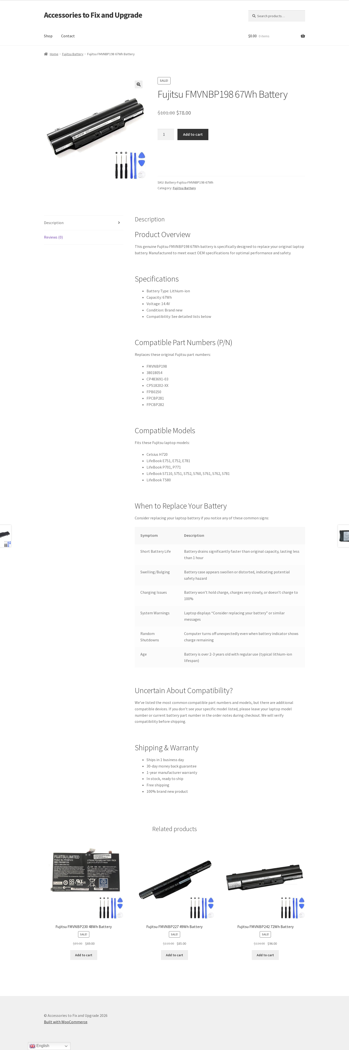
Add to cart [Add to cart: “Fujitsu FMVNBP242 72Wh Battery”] (265, 955)
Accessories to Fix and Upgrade (93, 15)
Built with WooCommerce (65, 1021)
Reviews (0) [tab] (53, 237)
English (39, 1046)
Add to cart (193, 134)
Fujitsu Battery (72, 54)
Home (54, 54)
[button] (139, 84)
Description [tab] (54, 222)
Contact (68, 35)
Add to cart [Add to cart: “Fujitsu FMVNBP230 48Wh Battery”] (83, 955)
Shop (48, 35)
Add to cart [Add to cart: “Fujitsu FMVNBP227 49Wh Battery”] (174, 955)
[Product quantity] (166, 134)
